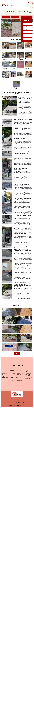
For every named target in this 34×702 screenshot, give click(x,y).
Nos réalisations (5, 17)
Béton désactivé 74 (16, 12)
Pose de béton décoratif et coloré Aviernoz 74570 (28, 378)
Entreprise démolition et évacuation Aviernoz (13, 370)
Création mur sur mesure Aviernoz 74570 (13, 377)
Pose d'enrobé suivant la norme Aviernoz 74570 (13, 373)
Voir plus (17, 353)
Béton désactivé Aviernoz (4, 370)
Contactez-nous (14, 17)
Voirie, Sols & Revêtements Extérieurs (12, 12)
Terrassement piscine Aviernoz (5, 383)
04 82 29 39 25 (28, 5)
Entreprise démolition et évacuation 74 (24, 12)
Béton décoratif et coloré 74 (30, 12)
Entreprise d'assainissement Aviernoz (4, 373)
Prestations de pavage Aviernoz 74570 (20, 377)
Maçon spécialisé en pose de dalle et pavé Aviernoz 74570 (28, 374)
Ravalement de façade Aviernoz (5, 380)
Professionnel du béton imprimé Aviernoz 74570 (28, 370)
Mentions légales (22, 405)
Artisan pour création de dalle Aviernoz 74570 (20, 380)
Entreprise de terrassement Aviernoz (5, 377)
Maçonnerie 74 (3, 12)
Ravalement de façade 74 (19, 12)
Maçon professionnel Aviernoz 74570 (13, 380)
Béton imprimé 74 (27, 12)
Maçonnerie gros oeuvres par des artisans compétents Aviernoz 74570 (20, 372)
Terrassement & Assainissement (8, 12)
